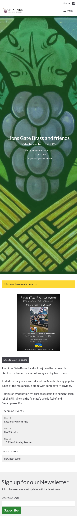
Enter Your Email (10, 497)
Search (66, 3)
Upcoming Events (13, 411)
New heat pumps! (13, 458)
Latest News (10, 451)
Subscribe (11, 510)
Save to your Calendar (15, 359)
